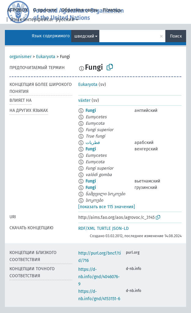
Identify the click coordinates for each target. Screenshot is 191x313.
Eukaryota (45, 56)
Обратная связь (79, 10)
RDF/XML (86, 228)
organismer (20, 56)
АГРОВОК (17, 10)
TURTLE (104, 228)
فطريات (93, 142)
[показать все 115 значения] (106, 206)
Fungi (91, 110)
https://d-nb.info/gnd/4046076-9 (99, 277)
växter (84, 100)
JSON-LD (120, 228)
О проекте (45, 10)
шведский (84, 36)
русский (65, 19)
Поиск (176, 36)
